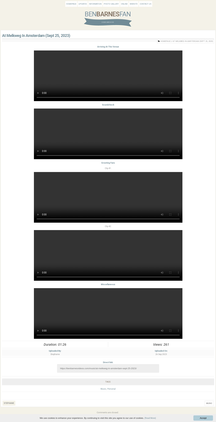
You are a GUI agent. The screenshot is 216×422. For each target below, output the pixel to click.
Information (95, 4)
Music (103, 389)
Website (134, 4)
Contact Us (145, 4)
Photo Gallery (111, 4)
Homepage (71, 4)
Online (124, 4)
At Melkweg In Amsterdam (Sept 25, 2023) (36, 35)
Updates (82, 4)
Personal (111, 389)
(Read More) (150, 418)
